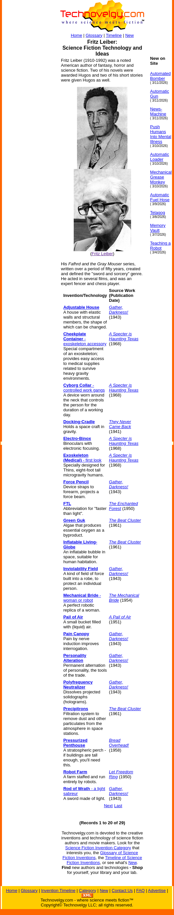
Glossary (94, 35)
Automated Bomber (160, 76)
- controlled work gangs (84, 388)
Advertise (157, 890)
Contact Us (122, 890)
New (129, 35)
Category (87, 890)
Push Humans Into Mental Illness (160, 134)
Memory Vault (157, 228)
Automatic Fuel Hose (159, 197)
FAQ (140, 890)
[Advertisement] (28, 154)
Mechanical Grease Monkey (161, 177)
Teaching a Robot (160, 246)
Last (118, 805)
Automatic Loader (159, 157)
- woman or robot (82, 598)
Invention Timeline (58, 890)
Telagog (157, 212)
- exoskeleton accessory (84, 338)
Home (76, 35)
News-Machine (158, 111)
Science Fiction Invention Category (98, 847)
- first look (82, 458)
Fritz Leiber (102, 253)
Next (108, 805)
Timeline (114, 35)
